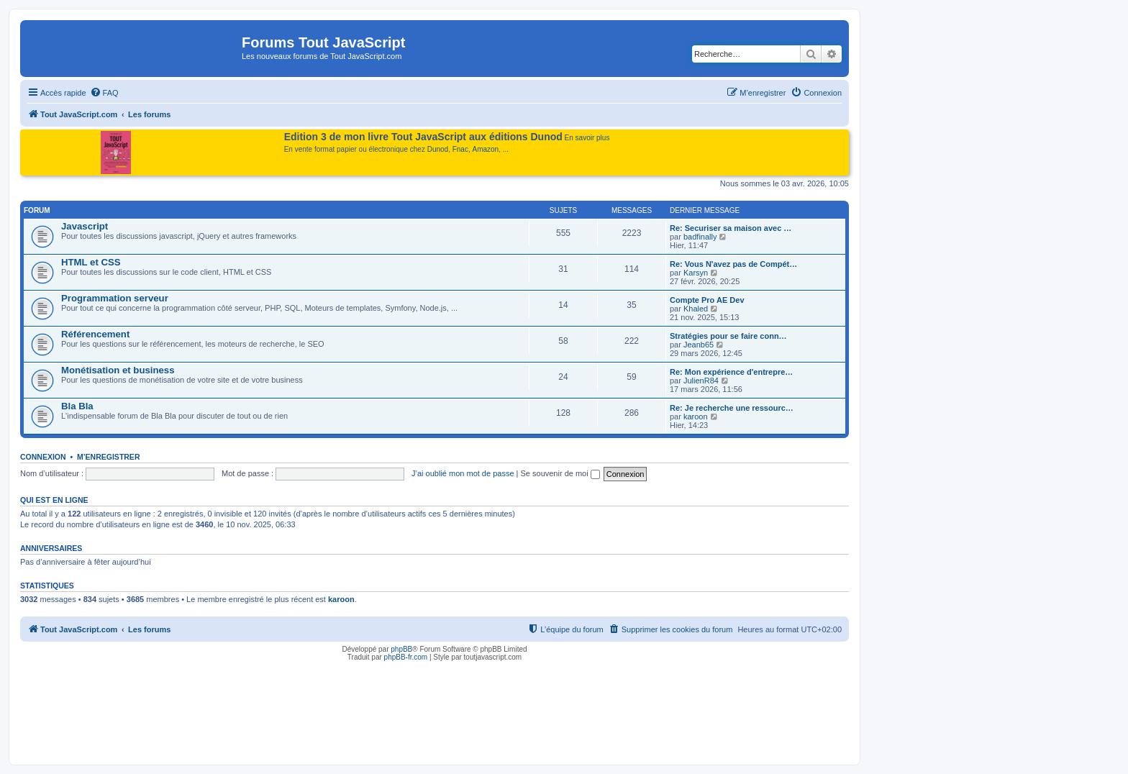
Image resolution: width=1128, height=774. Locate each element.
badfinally (700, 236)
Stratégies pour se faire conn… (728, 336)
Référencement (95, 334)
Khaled (695, 308)
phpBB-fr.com (406, 657)
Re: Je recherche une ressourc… (731, 408)
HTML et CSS (91, 262)
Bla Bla (77, 406)
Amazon (486, 149)
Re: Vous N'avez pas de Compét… (733, 264)
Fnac (460, 149)
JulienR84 (701, 380)
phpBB (401, 649)
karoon (695, 416)
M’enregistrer (108, 456)
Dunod (437, 149)
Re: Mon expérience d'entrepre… (731, 372)
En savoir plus (587, 138)
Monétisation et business (118, 370)
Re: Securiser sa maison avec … (730, 228)
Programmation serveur (114, 298)
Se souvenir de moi (560, 473)
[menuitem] (104, 92)
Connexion (43, 456)
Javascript (84, 226)
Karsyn (695, 272)
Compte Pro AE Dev (707, 300)
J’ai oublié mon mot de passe (462, 473)
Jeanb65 (698, 344)
